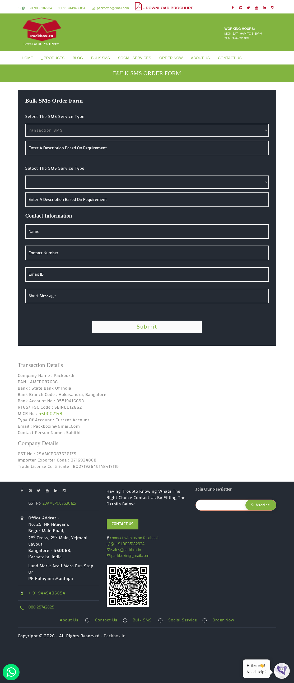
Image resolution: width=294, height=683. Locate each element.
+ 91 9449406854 (72, 8)
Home (27, 58)
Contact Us (230, 58)
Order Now (171, 58)
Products (54, 58)
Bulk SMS (100, 58)
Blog (78, 58)
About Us (200, 58)
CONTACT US (123, 524)
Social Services (134, 58)
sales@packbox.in (124, 549)
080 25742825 (41, 607)
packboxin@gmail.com (110, 8)
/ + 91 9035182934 (35, 8)
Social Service (182, 620)
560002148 (50, 413)
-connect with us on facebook (134, 538)
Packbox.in (114, 636)
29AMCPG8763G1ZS (58, 503)
